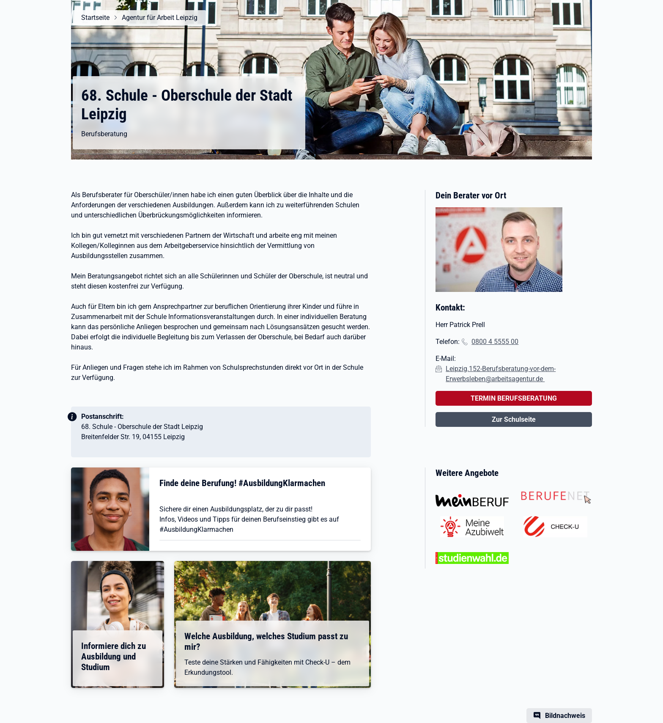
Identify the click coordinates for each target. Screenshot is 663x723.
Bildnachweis (565, 716)
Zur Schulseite (514, 419)
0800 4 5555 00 (494, 342)
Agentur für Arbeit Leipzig (159, 18)
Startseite (95, 18)
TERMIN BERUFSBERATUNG (514, 398)
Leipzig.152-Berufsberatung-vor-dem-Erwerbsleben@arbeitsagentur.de (501, 374)
